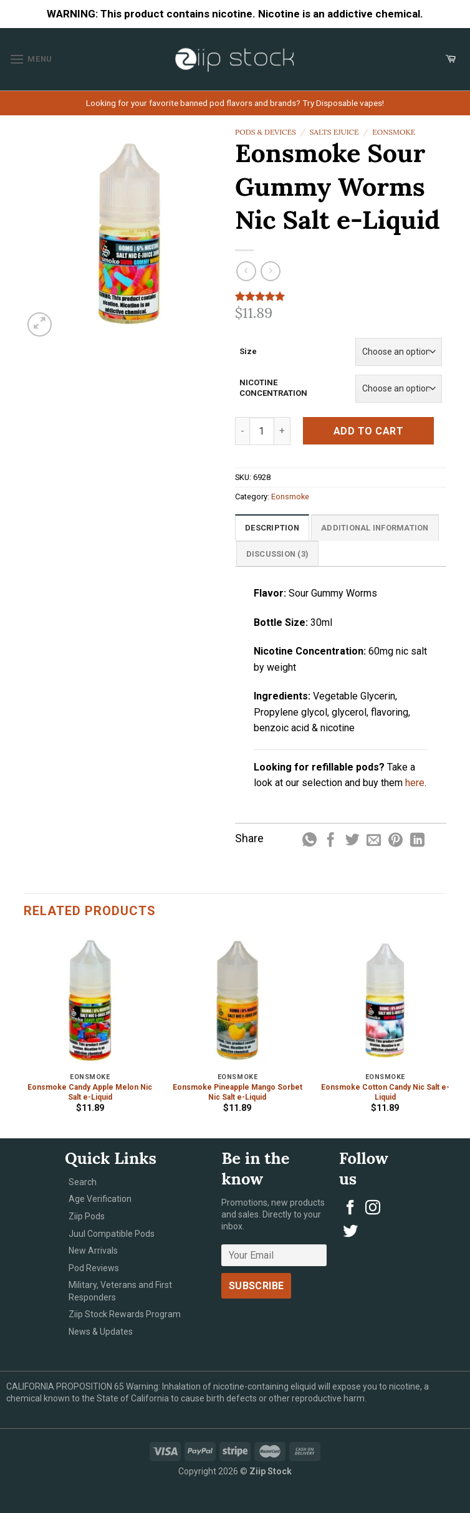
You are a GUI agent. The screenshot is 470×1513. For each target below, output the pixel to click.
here (414, 783)
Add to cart (368, 431)
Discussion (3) (277, 554)
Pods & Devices (265, 132)
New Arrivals (93, 1251)
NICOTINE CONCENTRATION (273, 388)
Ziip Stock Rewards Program (125, 1314)
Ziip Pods (87, 1216)
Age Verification (100, 1199)
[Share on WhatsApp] (309, 841)
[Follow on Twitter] (350, 1232)
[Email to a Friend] (374, 841)
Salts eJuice (334, 132)
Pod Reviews (94, 1268)
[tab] (272, 527)
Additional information (375, 527)
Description (272, 527)
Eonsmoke (393, 132)
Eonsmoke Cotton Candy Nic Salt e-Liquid (385, 1092)
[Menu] (30, 59)
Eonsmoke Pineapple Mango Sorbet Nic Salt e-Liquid (237, 1092)
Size (248, 351)
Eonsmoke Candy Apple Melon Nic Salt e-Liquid (89, 1092)
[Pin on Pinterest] (395, 841)
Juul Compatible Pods (112, 1234)
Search (83, 1182)
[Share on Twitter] (352, 841)
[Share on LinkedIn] (417, 841)
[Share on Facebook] (331, 841)
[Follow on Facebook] (350, 1208)
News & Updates (101, 1332)
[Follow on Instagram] (372, 1208)
